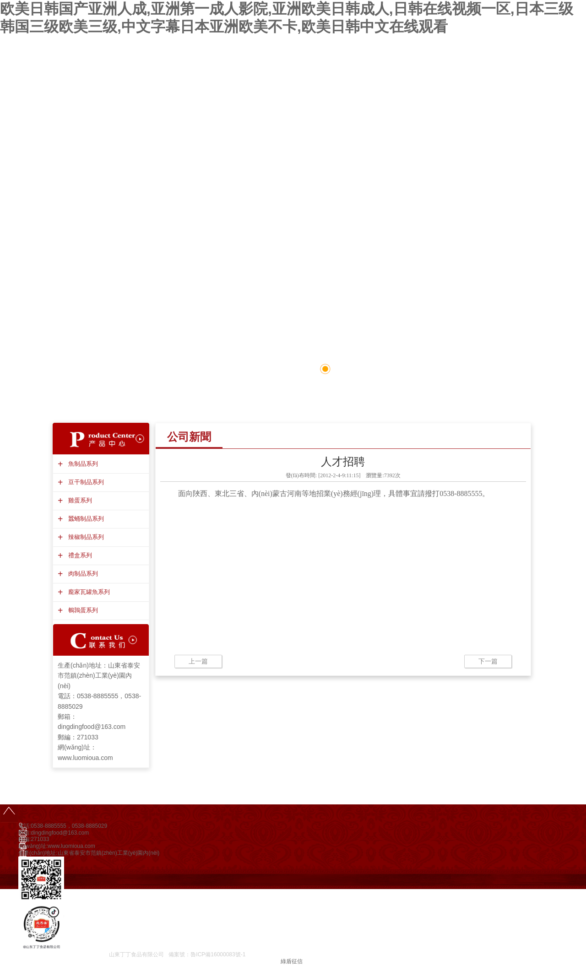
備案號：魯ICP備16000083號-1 (206, 954)
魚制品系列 (82, 463)
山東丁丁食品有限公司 (136, 954)
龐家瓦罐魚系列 (88, 591)
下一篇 (488, 661)
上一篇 (198, 661)
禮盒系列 (79, 555)
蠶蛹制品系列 (85, 518)
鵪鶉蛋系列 (82, 610)
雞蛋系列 (79, 500)
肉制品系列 (82, 573)
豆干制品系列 (85, 482)
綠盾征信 (292, 961)
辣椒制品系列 (85, 537)
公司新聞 (189, 437)
